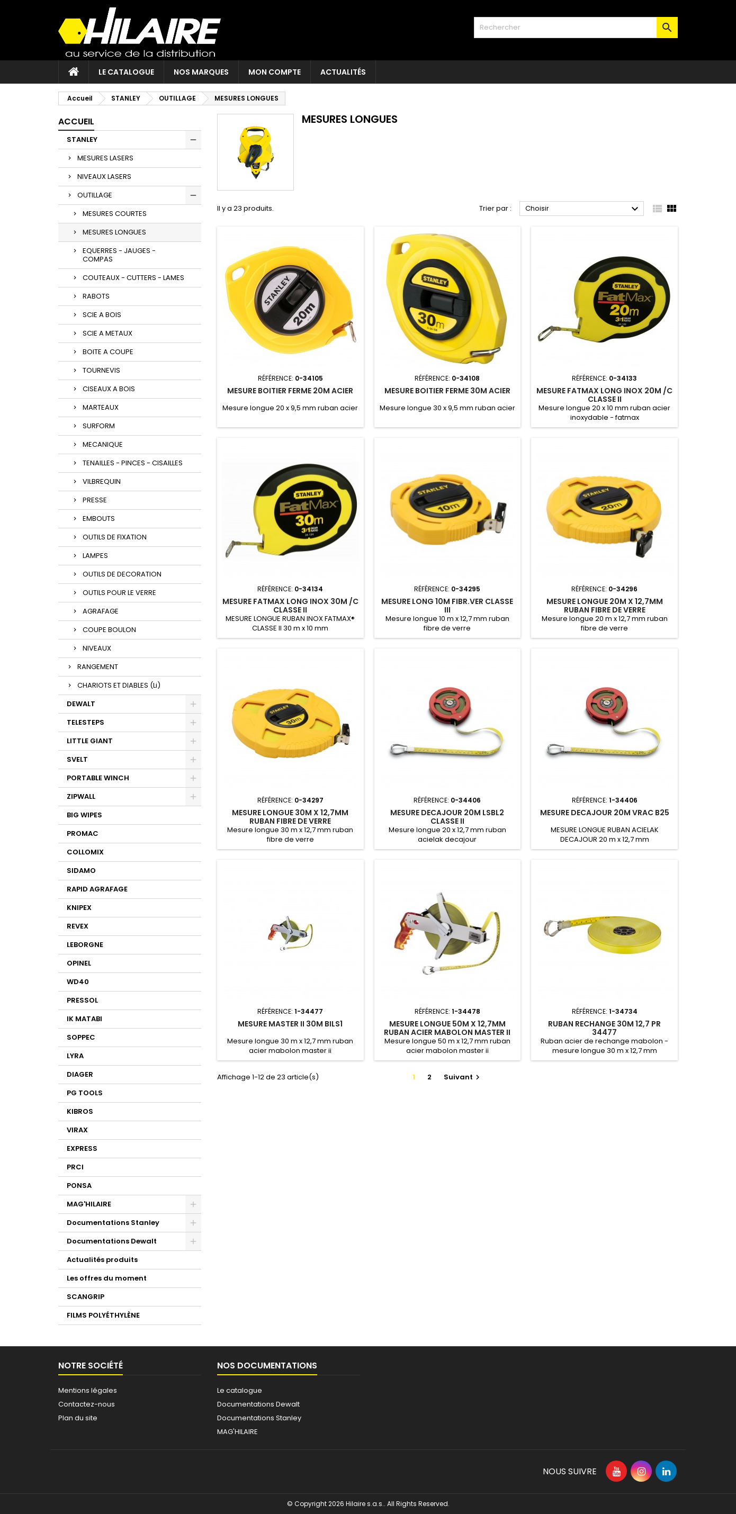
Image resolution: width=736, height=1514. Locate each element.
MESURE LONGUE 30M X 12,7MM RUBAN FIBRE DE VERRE (290, 816)
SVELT (77, 759)
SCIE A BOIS (102, 315)
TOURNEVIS (101, 370)
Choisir (583, 209)
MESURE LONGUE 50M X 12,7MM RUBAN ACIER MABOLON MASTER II (447, 1028)
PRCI (75, 1167)
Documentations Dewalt (112, 1241)
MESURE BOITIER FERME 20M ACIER (290, 390)
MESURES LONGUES (114, 232)
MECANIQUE (103, 444)
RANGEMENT (97, 667)
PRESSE (95, 500)
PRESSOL (82, 1000)
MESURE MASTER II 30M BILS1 (290, 1024)
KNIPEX (79, 908)
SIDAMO (81, 871)
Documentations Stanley (113, 1223)
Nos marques (201, 72)
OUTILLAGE (94, 195)
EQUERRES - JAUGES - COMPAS (119, 255)
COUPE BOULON (109, 630)
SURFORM (99, 426)
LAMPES (95, 556)
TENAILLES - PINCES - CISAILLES (133, 463)
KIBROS (80, 1111)
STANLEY (82, 139)
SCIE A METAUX (107, 333)
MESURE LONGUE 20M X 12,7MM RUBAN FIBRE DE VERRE (604, 605)
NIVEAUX (97, 648)
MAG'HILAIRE (89, 1204)
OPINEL (79, 963)
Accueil (76, 121)
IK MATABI (84, 1019)
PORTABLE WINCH (98, 778)
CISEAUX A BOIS (109, 389)
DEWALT (81, 704)
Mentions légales (87, 1390)
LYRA (75, 1056)
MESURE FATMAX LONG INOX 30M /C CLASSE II (290, 605)
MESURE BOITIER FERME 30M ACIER (447, 390)
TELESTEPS (85, 722)
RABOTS (96, 296)
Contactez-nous (86, 1404)
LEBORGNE (85, 945)
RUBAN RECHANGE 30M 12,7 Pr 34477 (604, 1028)
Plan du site (77, 1418)
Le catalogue (126, 72)
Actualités (343, 72)
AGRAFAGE (101, 611)
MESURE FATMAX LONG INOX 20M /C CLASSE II (604, 394)
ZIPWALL (81, 796)
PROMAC (82, 833)
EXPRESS (82, 1148)
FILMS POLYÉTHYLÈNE (103, 1315)
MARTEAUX (101, 407)
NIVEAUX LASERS (104, 177)
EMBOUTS (99, 518)
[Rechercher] (576, 27)
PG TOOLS (85, 1093)
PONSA (79, 1185)
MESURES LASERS (105, 158)
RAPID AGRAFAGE (97, 889)
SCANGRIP (85, 1297)
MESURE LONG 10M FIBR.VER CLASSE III (447, 605)
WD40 (78, 982)
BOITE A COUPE (108, 352)
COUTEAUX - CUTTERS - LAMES (133, 278)
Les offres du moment (107, 1278)
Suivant (463, 1077)
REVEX (77, 926)
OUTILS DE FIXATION (115, 537)
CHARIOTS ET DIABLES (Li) (118, 685)
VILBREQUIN (102, 481)
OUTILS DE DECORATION (122, 574)
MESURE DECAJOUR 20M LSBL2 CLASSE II (447, 816)
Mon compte (274, 72)
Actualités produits (102, 1260)
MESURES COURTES (115, 214)
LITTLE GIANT (90, 741)
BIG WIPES (84, 815)
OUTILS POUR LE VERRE (119, 593)
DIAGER (80, 1074)
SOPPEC (81, 1037)
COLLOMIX (85, 852)
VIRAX (77, 1130)
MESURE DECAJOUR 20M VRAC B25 (604, 812)
